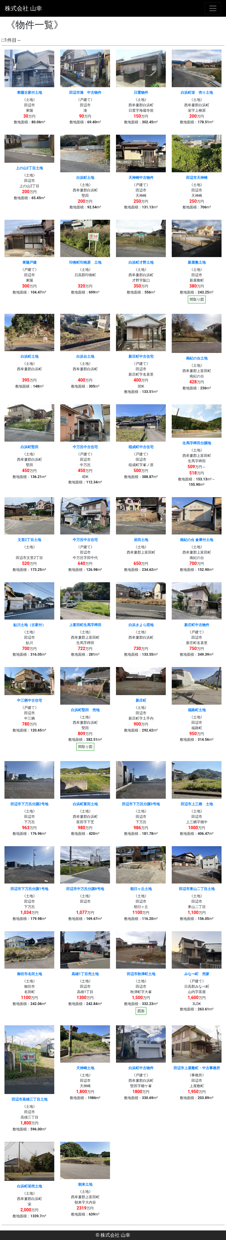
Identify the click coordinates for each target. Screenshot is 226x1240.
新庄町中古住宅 (141, 356)
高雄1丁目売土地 (85, 974)
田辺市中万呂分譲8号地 (85, 889)
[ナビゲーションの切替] (213, 8)
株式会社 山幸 (23, 8)
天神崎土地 (85, 1068)
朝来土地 (85, 1184)
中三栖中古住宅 (29, 700)
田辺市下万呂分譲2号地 (29, 804)
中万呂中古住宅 (85, 447)
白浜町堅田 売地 (85, 710)
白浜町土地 (85, 178)
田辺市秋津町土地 (141, 974)
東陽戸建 (29, 262)
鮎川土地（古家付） (29, 625)
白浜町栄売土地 (29, 1186)
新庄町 (141, 700)
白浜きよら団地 (141, 625)
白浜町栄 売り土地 (197, 92)
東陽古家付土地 (29, 92)
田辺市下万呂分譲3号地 (141, 804)
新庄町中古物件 (196, 625)
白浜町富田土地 (85, 804)
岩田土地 (141, 540)
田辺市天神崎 (197, 178)
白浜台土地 (85, 356)
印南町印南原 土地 (85, 262)
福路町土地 (197, 710)
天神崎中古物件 (141, 178)
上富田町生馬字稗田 (85, 625)
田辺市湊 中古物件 (85, 92)
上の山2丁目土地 (29, 168)
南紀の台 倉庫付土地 (196, 540)
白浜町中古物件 (141, 1068)
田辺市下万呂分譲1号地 (29, 889)
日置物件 (141, 92)
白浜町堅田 (29, 447)
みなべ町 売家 (196, 974)
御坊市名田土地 (29, 974)
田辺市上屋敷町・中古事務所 (197, 1068)
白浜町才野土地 (141, 262)
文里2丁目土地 (29, 540)
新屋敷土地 (197, 262)
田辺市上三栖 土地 (197, 804)
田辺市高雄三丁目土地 (29, 1099)
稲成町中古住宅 (141, 447)
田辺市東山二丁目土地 (197, 889)
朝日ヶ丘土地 (141, 889)
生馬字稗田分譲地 (196, 443)
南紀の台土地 (197, 358)
